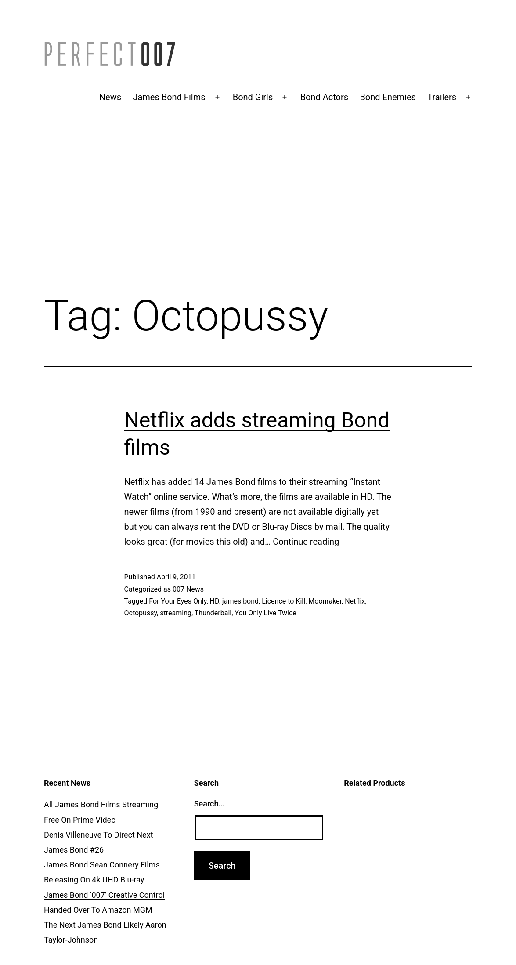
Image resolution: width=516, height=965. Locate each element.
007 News (188, 589)
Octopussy (140, 613)
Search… (209, 803)
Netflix (355, 601)
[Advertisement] (258, 213)
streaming (175, 613)
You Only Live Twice (265, 613)
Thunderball (213, 613)
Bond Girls (253, 97)
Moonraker (325, 601)
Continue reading (306, 541)
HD (214, 601)
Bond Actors (324, 97)
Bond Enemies (388, 97)
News (110, 97)
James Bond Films (169, 97)
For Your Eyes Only (177, 601)
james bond (240, 601)
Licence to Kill (283, 601)
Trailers (441, 97)
